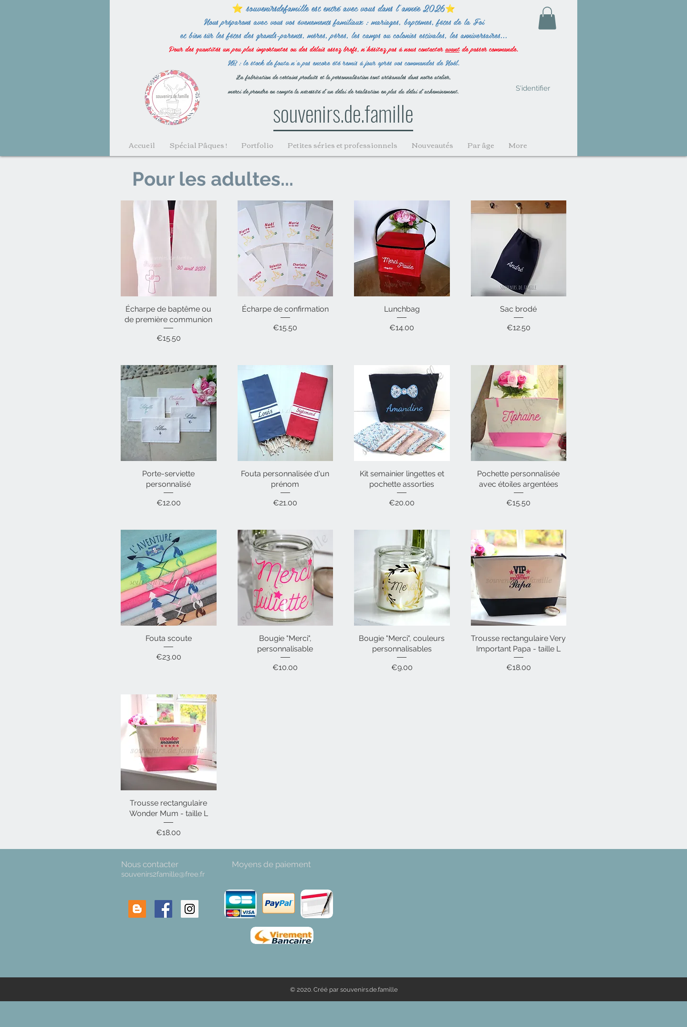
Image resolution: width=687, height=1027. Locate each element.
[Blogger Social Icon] (137, 909)
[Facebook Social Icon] (163, 909)
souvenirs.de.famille (343, 112)
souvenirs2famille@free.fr (163, 874)
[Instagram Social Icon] (189, 909)
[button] (547, 18)
